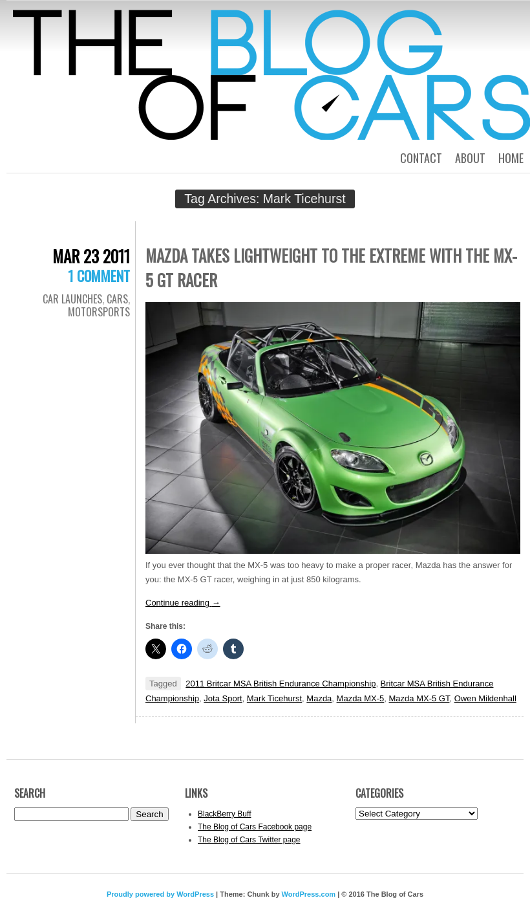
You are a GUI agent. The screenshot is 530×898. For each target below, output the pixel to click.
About (470, 157)
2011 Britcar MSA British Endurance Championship (281, 683)
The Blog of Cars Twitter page (249, 839)
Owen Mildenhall (485, 698)
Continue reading (182, 603)
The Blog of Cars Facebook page (255, 826)
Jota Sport (223, 698)
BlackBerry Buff (224, 813)
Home (511, 157)
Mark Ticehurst (274, 698)
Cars (117, 299)
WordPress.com (309, 894)
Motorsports (99, 312)
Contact (421, 157)
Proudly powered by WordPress (160, 894)
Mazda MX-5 (361, 698)
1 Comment (99, 275)
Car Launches (72, 299)
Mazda (319, 698)
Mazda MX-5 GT (419, 698)
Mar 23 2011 (91, 256)
